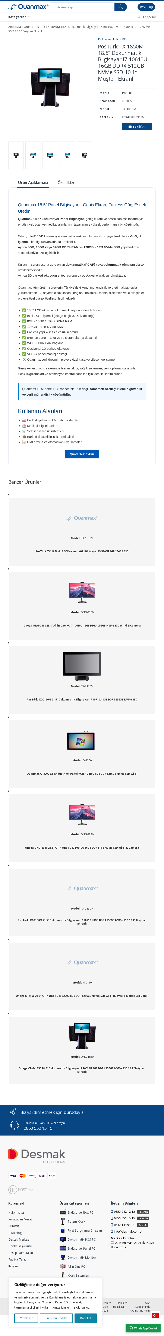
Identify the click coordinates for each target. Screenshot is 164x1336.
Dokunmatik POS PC (112, 39)
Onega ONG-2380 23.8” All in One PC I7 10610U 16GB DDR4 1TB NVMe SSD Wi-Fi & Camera (82, 847)
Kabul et (85, 1318)
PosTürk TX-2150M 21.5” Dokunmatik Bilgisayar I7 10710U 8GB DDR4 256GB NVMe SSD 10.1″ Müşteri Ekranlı (82, 922)
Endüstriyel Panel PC (77, 1248)
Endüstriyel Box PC (76, 1212)
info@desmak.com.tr (128, 1231)
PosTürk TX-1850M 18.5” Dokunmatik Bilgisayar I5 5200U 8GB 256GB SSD (82, 551)
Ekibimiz (13, 1226)
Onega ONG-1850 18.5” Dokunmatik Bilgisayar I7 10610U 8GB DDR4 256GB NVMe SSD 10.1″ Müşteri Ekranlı (82, 1070)
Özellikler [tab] (66, 182)
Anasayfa (14, 27)
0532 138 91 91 (131, 1225)
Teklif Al (137, 127)
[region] (55, 1302)
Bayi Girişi (146, 7)
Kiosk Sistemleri (74, 1275)
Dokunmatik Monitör (78, 1257)
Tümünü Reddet (56, 1318)
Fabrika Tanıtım (18, 1259)
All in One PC (72, 1266)
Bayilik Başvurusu (20, 1246)
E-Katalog (15, 1233)
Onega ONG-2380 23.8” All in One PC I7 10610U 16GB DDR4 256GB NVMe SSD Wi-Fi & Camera (82, 625)
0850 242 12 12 (131, 1211)
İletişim (13, 1266)
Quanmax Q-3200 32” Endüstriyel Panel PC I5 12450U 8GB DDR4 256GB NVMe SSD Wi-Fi (82, 774)
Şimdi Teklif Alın (82, 454)
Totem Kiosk (72, 1221)
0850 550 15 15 (38, 1128)
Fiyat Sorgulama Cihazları (81, 1230)
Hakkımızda (16, 1213)
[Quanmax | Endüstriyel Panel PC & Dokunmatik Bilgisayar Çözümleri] (19, 7)
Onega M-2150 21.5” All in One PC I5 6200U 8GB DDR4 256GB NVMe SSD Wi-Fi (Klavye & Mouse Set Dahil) (82, 996)
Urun (27, 27)
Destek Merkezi (18, 1239)
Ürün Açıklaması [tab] (33, 182)
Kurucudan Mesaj (20, 1219)
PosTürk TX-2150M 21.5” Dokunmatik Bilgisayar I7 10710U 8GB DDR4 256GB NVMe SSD (82, 699)
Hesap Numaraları (20, 1253)
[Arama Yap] (82, 7)
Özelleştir (26, 1318)
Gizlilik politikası (118, 1305)
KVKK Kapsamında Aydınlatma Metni (140, 1306)
